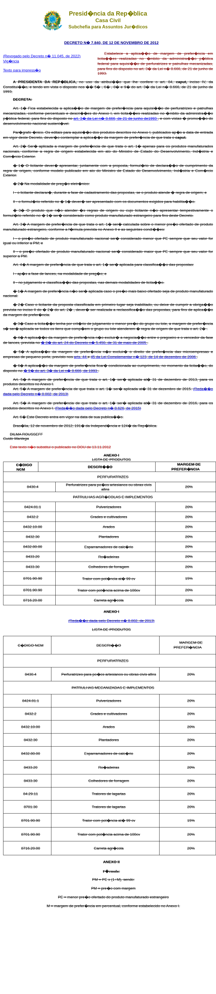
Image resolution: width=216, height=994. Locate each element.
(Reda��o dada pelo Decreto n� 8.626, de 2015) (98, 408)
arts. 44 (80, 357)
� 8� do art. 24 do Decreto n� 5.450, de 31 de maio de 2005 (94, 343)
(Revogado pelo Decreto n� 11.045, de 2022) (42, 56)
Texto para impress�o (22, 70)
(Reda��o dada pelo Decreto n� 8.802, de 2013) (111, 621)
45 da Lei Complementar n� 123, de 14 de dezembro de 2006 (144, 357)
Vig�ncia (11, 61)
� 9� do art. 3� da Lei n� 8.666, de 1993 (61, 371)
